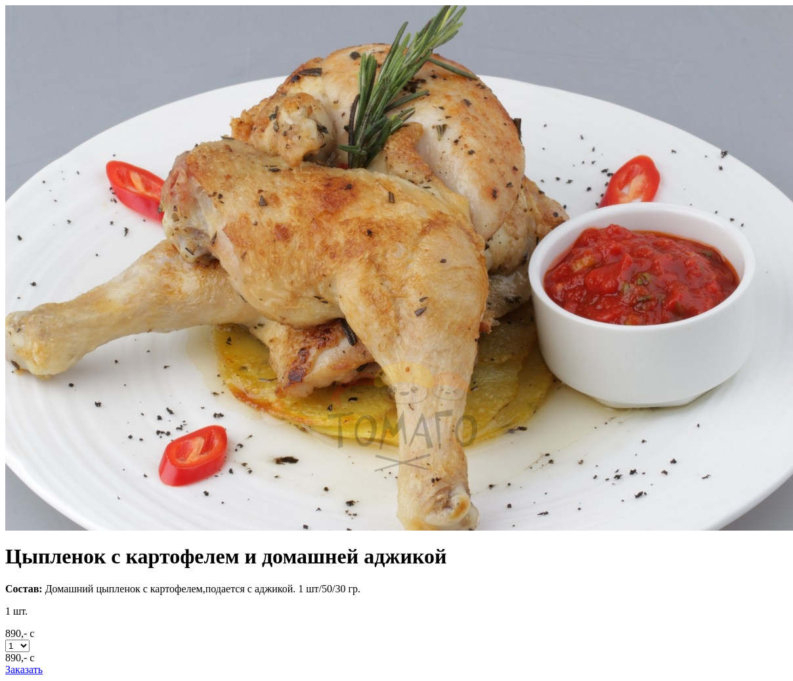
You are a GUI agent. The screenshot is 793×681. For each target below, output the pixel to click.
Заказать (24, 669)
